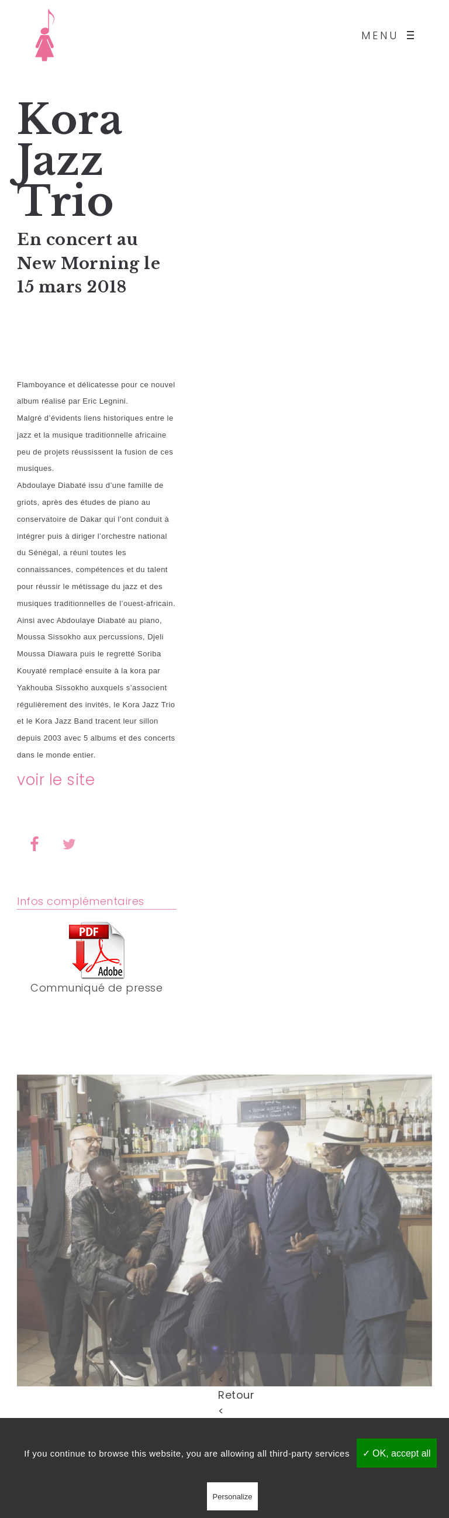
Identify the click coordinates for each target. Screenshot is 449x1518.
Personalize (233, 1496)
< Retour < (224, 1378)
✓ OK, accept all (396, 1453)
